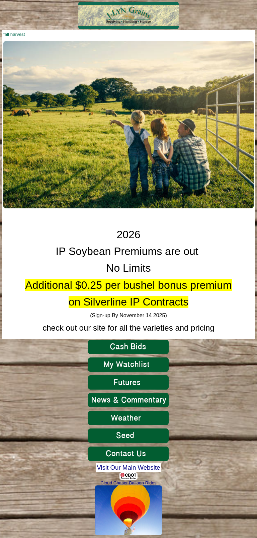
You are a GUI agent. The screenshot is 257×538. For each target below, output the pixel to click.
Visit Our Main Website (128, 467)
